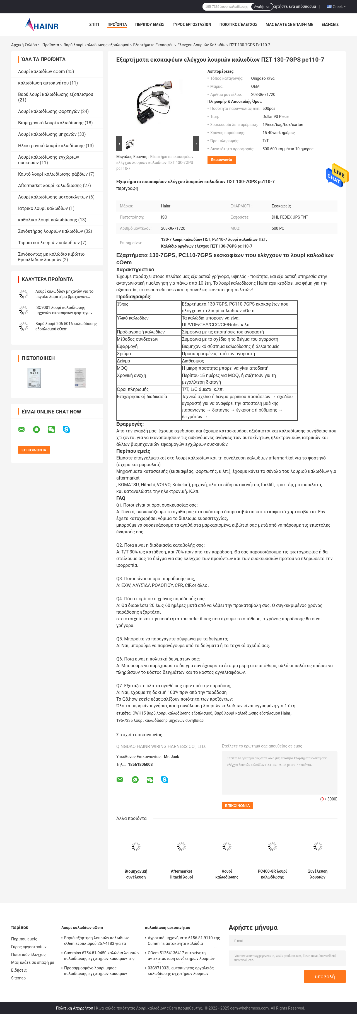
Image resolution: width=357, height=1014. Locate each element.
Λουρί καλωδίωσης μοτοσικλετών (53, 197)
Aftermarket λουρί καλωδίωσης (50, 185)
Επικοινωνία (221, 160)
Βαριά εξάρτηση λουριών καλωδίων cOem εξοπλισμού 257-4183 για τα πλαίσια (96, 941)
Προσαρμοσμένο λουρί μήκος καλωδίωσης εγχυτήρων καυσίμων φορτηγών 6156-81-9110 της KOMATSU (99, 971)
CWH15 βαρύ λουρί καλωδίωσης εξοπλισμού (172, 713)
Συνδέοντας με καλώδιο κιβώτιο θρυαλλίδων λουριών (51, 256)
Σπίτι (94, 24)
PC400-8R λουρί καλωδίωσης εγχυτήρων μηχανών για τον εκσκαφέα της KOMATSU (272, 874)
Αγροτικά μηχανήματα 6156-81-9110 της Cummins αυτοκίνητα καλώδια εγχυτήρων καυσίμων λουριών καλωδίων (185, 941)
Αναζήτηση (262, 7)
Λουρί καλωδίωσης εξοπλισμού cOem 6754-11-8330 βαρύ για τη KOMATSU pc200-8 (227, 874)
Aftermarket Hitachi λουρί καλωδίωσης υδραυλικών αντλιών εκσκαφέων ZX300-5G (181, 874)
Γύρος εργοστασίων (192, 24)
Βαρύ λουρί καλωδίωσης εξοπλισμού (96, 45)
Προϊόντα (117, 24)
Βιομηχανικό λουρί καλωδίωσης (51, 122)
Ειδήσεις (330, 24)
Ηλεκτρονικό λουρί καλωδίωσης (51, 145)
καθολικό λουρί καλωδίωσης (47, 219)
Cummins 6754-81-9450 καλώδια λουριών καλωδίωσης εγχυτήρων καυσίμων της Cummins (101, 956)
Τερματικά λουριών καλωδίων (49, 242)
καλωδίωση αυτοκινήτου (43, 83)
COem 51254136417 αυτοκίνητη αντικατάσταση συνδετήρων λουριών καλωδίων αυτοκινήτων (181, 956)
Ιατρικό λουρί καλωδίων (43, 208)
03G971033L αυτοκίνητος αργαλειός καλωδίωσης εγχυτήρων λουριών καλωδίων (181, 971)
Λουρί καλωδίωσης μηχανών (47, 134)
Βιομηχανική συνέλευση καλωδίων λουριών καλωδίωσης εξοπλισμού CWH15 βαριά (136, 874)
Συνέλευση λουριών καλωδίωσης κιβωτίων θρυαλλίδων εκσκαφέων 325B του (318, 874)
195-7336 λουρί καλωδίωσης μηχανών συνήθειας (160, 720)
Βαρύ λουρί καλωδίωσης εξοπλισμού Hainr (252, 713)
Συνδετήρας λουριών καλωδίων (50, 231)
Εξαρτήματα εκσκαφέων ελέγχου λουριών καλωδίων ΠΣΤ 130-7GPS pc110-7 (154, 162)
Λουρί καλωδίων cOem (41, 71)
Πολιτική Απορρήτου (74, 1008)
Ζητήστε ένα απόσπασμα (294, 6)
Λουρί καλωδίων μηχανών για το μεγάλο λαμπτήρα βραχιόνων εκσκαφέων (64, 296)
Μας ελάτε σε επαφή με (289, 24)
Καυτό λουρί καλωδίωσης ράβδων (53, 174)
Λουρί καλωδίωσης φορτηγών (48, 111)
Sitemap (18, 978)
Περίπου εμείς (149, 24)
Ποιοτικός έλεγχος (238, 24)
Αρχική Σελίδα (24, 45)
